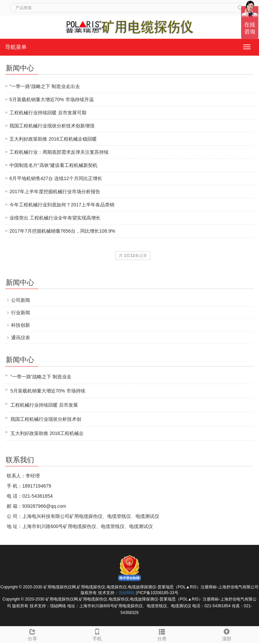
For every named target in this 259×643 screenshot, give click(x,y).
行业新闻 (20, 312)
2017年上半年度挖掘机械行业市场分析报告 (54, 191)
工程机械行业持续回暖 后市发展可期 (47, 112)
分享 (32, 633)
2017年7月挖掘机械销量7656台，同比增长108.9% (62, 231)
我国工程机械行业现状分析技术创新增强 (51, 125)
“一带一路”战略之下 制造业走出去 (44, 86)
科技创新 (20, 325)
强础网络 (126, 592)
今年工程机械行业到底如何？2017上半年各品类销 (61, 204)
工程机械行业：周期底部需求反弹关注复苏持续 (59, 152)
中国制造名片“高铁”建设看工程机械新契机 (53, 165)
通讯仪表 (20, 337)
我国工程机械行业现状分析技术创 (45, 419)
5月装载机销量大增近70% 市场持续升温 (51, 99)
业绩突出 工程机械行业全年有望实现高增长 (54, 218)
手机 (97, 633)
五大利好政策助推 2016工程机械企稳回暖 (53, 139)
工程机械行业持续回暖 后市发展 (44, 405)
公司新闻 (20, 300)
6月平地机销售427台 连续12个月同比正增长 (55, 178)
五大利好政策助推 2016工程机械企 (47, 433)
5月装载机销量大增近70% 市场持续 (47, 390)
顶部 (226, 633)
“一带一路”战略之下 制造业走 (40, 376)
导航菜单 (16, 47)
